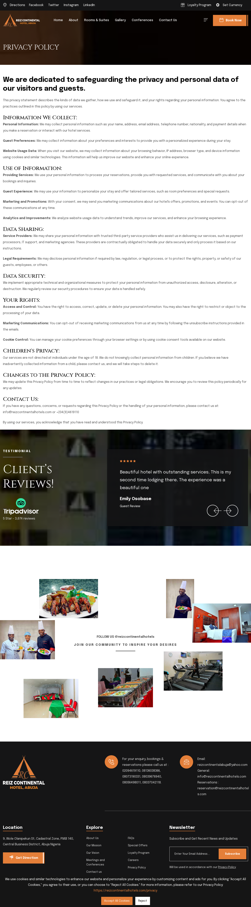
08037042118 (151, 782)
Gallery (120, 20)
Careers (133, 860)
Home (58, 20)
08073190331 (131, 776)
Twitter (53, 5)
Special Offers (137, 845)
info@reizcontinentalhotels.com (221, 776)
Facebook (36, 5)
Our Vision (92, 853)
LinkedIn (89, 5)
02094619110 (131, 770)
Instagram (71, 5)
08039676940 (151, 776)
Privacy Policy (137, 867)
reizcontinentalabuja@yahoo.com (222, 765)
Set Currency (232, 5)
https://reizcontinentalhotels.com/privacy (125, 890)
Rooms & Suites (96, 20)
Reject (142, 901)
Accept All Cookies (117, 901)
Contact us (168, 20)
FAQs (131, 838)
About (73, 20)
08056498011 (131, 782)
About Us (92, 838)
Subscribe (231, 854)
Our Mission (93, 845)
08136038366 (151, 770)
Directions (17, 5)
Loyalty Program (199, 5)
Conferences (142, 20)
